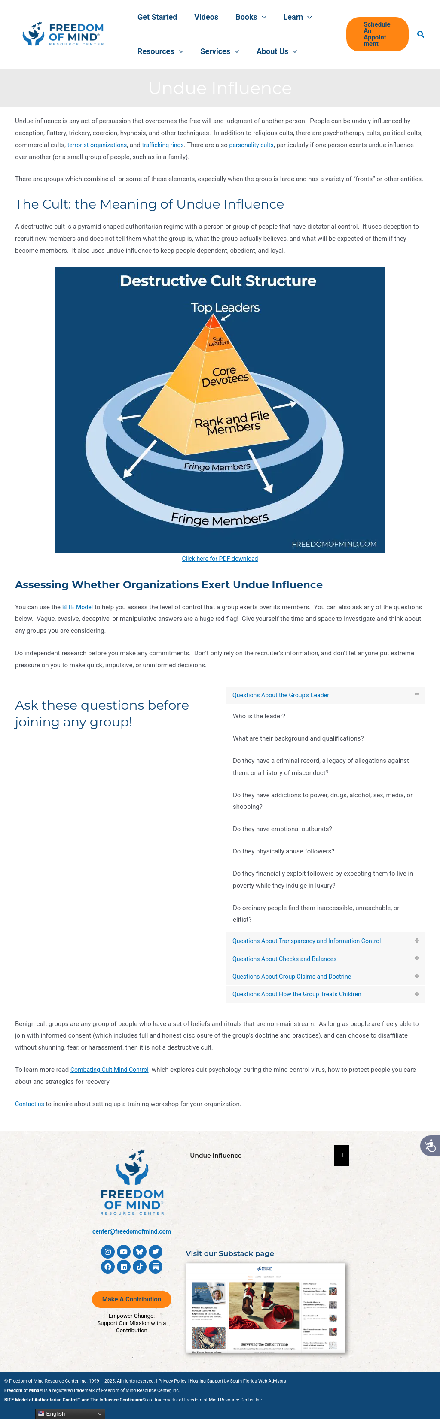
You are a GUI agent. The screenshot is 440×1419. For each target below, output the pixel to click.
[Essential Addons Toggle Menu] (341, 1155)
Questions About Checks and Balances (288, 961)
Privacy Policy (172, 1381)
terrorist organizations (99, 145)
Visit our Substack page (233, 1253)
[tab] (325, 696)
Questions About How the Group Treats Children (301, 999)
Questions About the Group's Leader (284, 695)
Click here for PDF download (220, 559)
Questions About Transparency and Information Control (312, 942)
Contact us (30, 1109)
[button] (251, 17)
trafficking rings (168, 145)
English (51, 1413)
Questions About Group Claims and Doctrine (296, 980)
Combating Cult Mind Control (111, 1075)
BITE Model (78, 607)
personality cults (259, 145)
